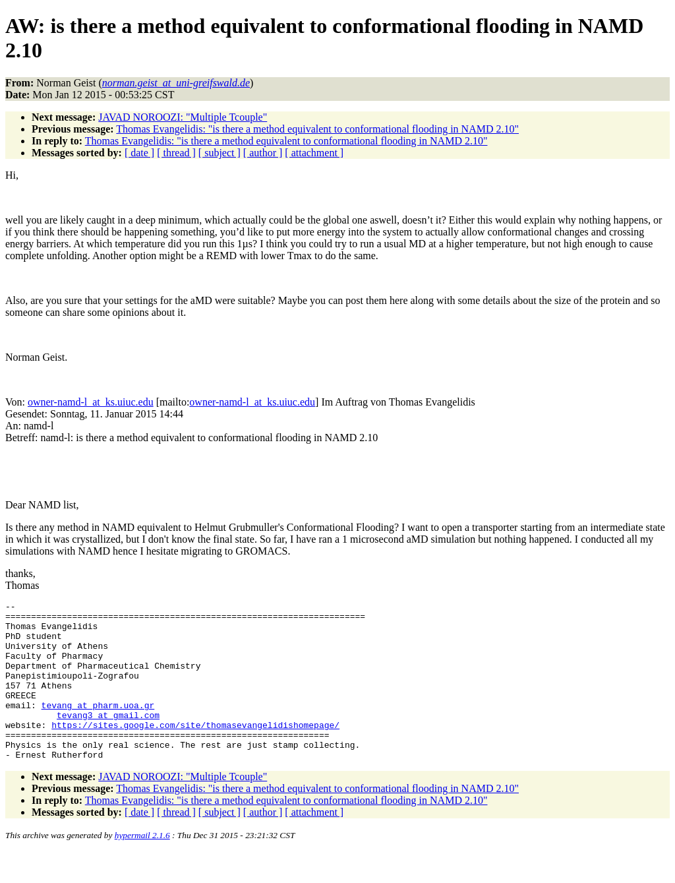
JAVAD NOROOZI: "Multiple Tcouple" (182, 117)
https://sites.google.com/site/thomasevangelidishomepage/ (195, 750)
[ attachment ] (314, 152)
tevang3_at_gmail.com (108, 739)
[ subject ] (219, 152)
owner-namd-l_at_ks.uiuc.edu (91, 402)
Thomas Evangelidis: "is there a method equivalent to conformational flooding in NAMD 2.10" (317, 129)
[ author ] (263, 152)
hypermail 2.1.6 (142, 867)
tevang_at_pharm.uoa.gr (98, 727)
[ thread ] (176, 152)
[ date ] (139, 152)
